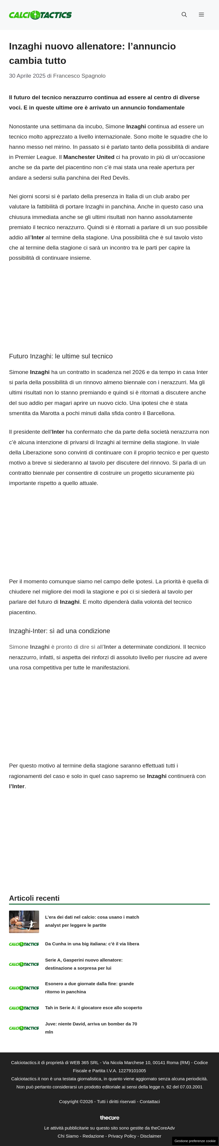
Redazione (93, 1136)
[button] (184, 15)
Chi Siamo (68, 1136)
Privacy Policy (122, 1136)
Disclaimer (150, 1136)
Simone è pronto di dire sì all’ (62, 647)
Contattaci (150, 1101)
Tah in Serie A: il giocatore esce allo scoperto (93, 1007)
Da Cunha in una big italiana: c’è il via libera (92, 943)
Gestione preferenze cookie (195, 1141)
